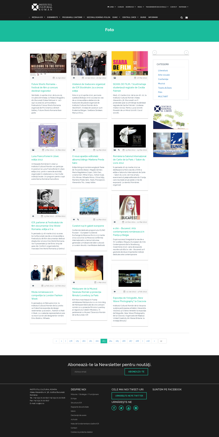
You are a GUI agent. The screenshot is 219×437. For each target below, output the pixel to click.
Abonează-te (136, 371)
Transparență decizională (156, 7)
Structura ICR (76, 403)
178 (70, 341)
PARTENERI (182, 7)
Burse (143, 17)
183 (103, 341)
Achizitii (74, 419)
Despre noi (130, 7)
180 (84, 341)
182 (97, 341)
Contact (173, 7)
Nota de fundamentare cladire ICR (85, 424)
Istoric (73, 411)
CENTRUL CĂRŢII (129, 17)
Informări (153, 17)
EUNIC (115, 17)
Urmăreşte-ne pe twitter (129, 396)
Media (140, 7)
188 (137, 341)
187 (130, 341)
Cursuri (121, 7)
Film (160, 92)
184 (110, 341)
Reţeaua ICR (37, 17)
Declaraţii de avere (78, 415)
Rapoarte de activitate (80, 407)
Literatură (163, 70)
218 (148, 341)
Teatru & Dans (165, 88)
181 (90, 341)
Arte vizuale (164, 75)
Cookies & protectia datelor (82, 432)
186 (124, 341)
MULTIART (163, 96)
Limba (110, 7)
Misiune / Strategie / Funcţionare (85, 394)
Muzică (161, 83)
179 (77, 341)
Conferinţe (163, 79)
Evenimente (52, 17)
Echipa (74, 398)
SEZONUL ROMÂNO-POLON (98, 17)
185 (117, 341)
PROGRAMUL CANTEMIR (72, 17)
